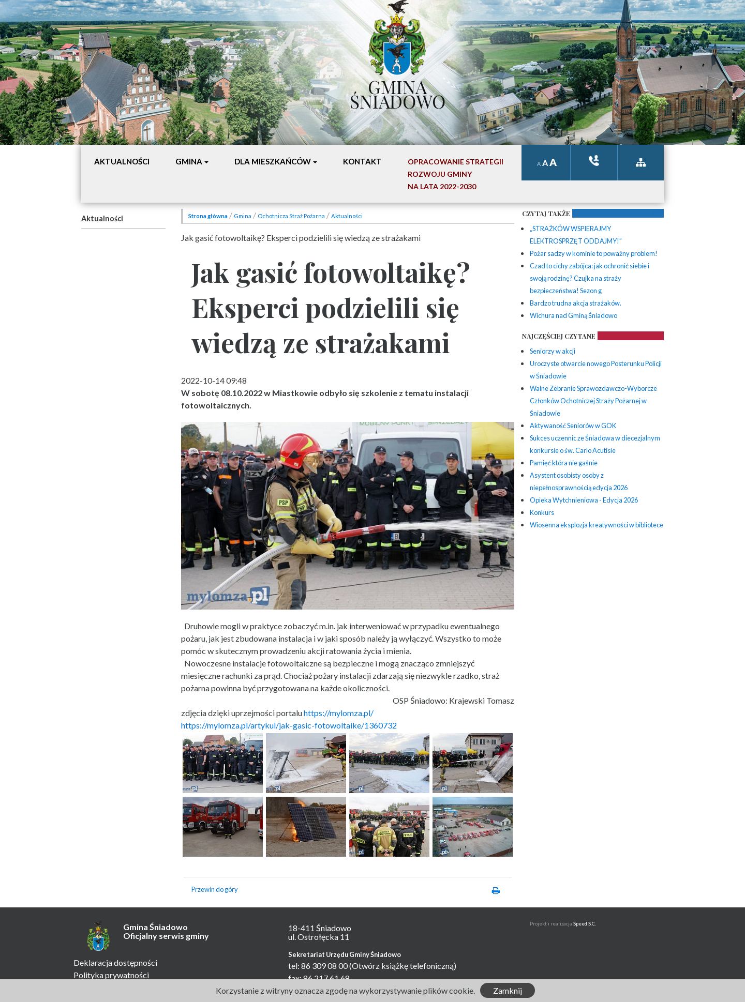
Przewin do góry (214, 889)
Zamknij (507, 990)
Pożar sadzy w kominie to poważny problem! (594, 253)
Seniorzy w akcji (552, 351)
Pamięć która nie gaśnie (564, 463)
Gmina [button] (188, 161)
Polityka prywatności (111, 975)
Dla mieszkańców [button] (272, 161)
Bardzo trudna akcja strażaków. (575, 303)
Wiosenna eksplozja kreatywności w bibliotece (596, 525)
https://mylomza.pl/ (339, 713)
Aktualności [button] (122, 161)
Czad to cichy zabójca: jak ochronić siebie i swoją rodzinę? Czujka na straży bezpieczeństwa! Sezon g (589, 278)
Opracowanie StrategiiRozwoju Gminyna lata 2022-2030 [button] (455, 174)
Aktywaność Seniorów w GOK (573, 425)
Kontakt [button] (362, 161)
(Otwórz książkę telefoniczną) (402, 965)
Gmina (242, 215)
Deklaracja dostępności (115, 962)
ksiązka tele (594, 160)
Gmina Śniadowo (397, 91)
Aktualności (102, 218)
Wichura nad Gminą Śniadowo (573, 315)
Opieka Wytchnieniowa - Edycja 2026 (584, 500)
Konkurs (542, 512)
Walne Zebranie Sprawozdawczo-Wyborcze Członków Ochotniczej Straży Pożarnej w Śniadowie (593, 400)
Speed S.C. (584, 924)
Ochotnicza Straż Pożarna (291, 215)
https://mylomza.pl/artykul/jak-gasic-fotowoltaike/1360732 (289, 725)
